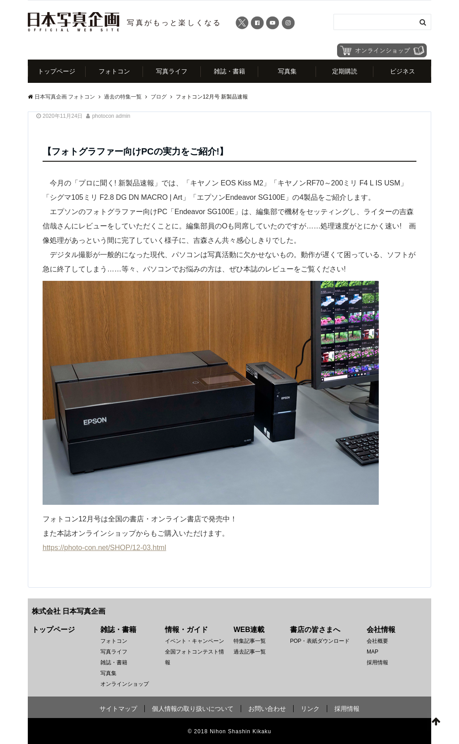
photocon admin (111, 116)
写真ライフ (171, 71)
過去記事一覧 (250, 652)
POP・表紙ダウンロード (320, 641)
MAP (372, 652)
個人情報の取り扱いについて (193, 708)
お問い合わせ (267, 708)
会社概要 (377, 641)
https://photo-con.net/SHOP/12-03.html (104, 547)
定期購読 (344, 71)
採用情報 (377, 662)
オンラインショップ (124, 684)
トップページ (56, 71)
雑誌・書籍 (229, 71)
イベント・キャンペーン (194, 641)
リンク (310, 708)
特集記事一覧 (250, 641)
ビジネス (402, 71)
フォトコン (114, 71)
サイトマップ (118, 708)
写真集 (287, 71)
